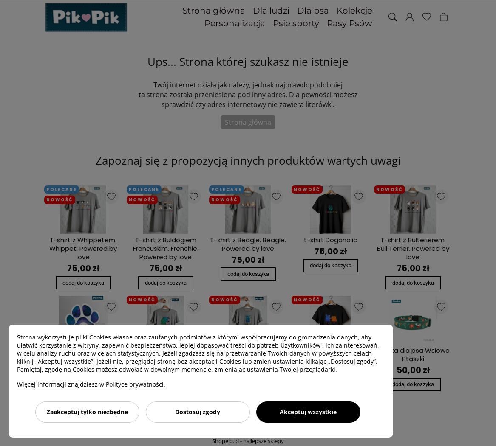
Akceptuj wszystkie (308, 412)
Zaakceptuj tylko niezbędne (87, 412)
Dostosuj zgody (197, 412)
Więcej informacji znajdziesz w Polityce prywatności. (91, 384)
